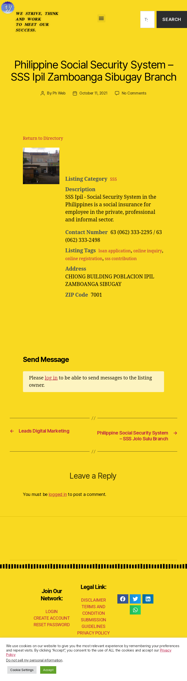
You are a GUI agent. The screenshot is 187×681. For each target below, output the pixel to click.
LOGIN (52, 626)
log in (51, 385)
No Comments (136, 93)
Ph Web (57, 93)
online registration (108, 258)
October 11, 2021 (93, 93)
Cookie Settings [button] (22, 670)
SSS (114, 179)
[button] (101, 18)
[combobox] (147, 19)
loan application (118, 250)
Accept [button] (48, 670)
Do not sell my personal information (34, 660)
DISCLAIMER (93, 615)
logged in (58, 509)
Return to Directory (43, 138)
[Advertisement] (125, 159)
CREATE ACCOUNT (52, 632)
